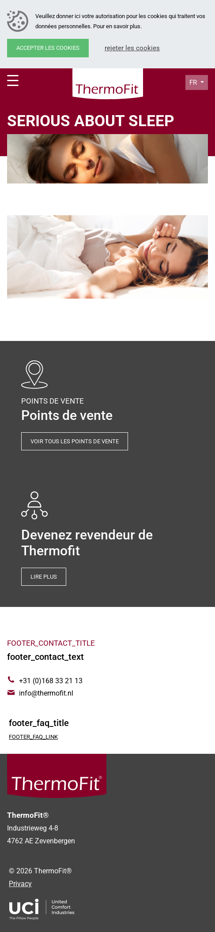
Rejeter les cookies (132, 48)
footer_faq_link (33, 737)
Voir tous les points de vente (74, 441)
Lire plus (43, 576)
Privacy (20, 884)
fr (194, 82)
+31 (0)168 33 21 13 (51, 681)
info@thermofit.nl (46, 693)
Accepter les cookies (47, 48)
